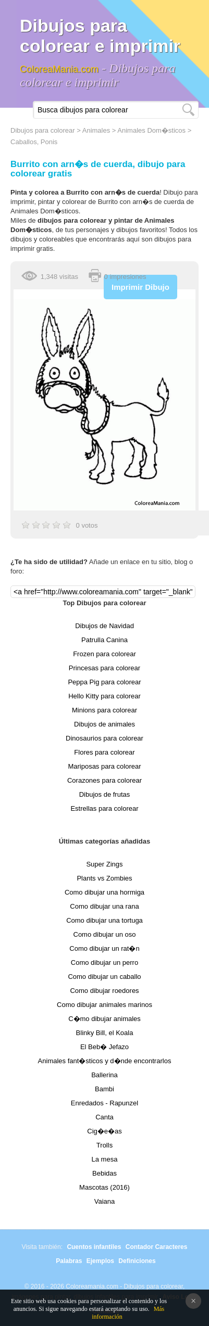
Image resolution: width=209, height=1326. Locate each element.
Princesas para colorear (104, 668)
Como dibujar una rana (104, 906)
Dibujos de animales (104, 724)
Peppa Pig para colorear (104, 682)
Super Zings (104, 864)
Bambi (104, 1089)
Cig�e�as (104, 1131)
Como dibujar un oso (104, 934)
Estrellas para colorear (104, 808)
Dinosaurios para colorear (104, 738)
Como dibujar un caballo (104, 976)
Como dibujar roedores (104, 990)
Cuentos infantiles (94, 1247)
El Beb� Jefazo (104, 1047)
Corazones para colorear (104, 780)
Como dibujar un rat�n (104, 948)
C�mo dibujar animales (104, 1019)
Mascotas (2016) (104, 1187)
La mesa (105, 1159)
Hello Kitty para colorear (104, 696)
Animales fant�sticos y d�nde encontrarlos (104, 1061)
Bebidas (104, 1173)
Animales (96, 130)
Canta (104, 1117)
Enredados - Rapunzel (104, 1103)
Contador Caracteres (157, 1247)
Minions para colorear (104, 710)
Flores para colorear (104, 752)
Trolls (104, 1145)
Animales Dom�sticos (151, 130)
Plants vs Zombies (104, 878)
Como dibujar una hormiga (104, 892)
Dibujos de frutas (104, 794)
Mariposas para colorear (104, 766)
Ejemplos (100, 1261)
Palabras (69, 1261)
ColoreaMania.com (59, 69)
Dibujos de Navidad (104, 626)
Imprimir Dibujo (140, 287)
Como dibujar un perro (104, 962)
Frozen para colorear (104, 654)
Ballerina (104, 1075)
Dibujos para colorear (42, 130)
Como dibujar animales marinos (104, 1005)
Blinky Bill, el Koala (104, 1033)
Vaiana (104, 1201)
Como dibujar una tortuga (104, 920)
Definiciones (136, 1261)
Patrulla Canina (104, 640)
